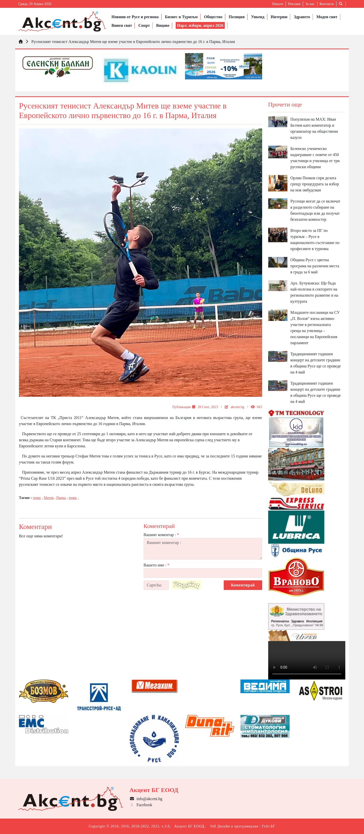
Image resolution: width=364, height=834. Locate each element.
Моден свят (326, 17)
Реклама (294, 4)
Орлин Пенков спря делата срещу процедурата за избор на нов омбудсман (314, 184)
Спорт (144, 25)
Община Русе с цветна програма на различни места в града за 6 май (314, 266)
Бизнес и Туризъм (181, 17)
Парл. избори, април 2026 (200, 25)
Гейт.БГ (268, 826)
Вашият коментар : (161, 535)
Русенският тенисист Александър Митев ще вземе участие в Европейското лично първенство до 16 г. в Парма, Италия (133, 41)
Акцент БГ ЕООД (189, 826)
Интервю (279, 17)
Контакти (327, 4)
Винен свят (121, 25)
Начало (277, 4)
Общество (213, 17)
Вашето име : (156, 565)
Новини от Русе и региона (135, 17)
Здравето (302, 17)
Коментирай (243, 585)
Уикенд (257, 17)
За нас (310, 4)
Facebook (140, 805)
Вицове (162, 25)
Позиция (237, 17)
